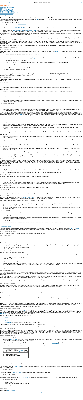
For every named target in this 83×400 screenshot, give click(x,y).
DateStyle (6, 321)
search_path (22, 313)
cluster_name (21, 354)
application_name (13, 342)
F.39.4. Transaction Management (6, 10)
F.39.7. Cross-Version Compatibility (7, 13)
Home (73, 2)
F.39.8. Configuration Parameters (6, 14)
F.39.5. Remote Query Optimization (7, 11)
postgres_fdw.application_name (37, 57)
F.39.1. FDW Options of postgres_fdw (7, 7)
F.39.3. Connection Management (6, 9)
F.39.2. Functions (3, 8)
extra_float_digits (8, 325)
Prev (1, 2)
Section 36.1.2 (57, 51)
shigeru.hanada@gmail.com (12, 395)
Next (81, 2)
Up (9, 2)
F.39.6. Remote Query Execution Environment (9, 12)
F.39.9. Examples (3, 15)
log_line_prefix (21, 353)
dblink (38, 19)
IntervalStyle (7, 323)
